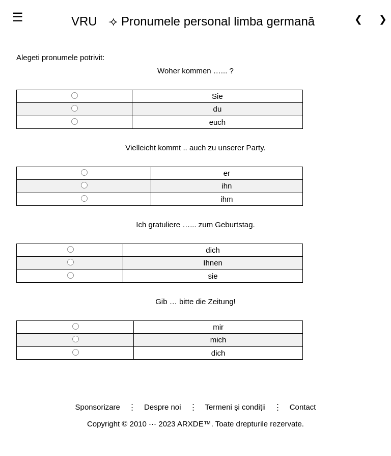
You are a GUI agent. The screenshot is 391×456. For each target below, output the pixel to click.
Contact (303, 407)
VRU (84, 21)
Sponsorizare (97, 407)
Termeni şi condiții (235, 407)
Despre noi (162, 407)
